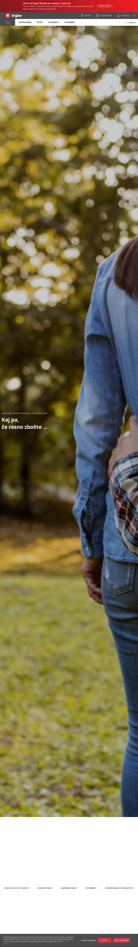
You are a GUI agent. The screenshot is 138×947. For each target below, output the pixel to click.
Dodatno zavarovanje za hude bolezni (27, 812)
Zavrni (104, 940)
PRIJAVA (132, 22)
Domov (9, 812)
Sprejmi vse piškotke (121, 940)
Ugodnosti (53, 22)
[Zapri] (134, 940)
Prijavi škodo (105, 6)
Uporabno (70, 22)
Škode (40, 22)
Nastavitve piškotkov (88, 940)
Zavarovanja (25, 22)
